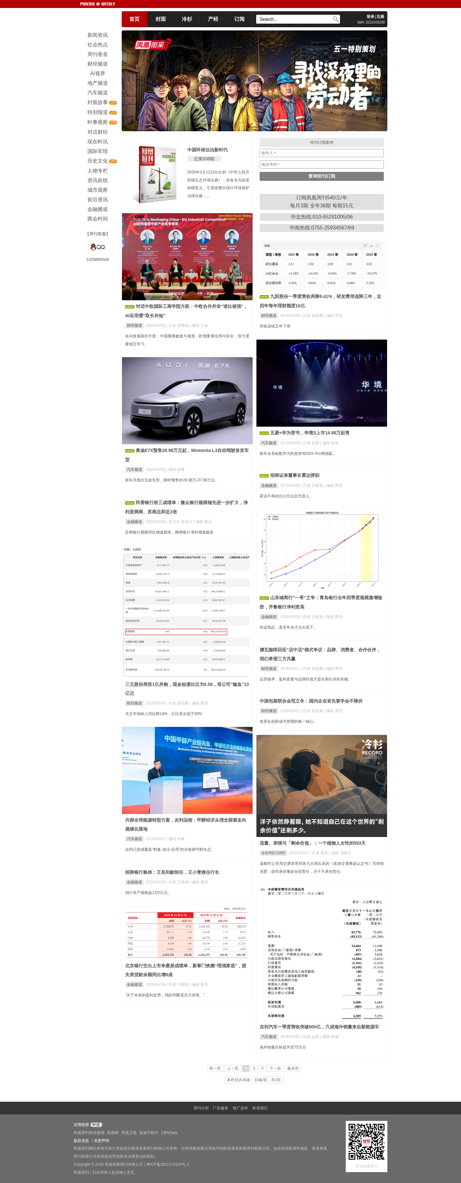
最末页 (293, 1068)
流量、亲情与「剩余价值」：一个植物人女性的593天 (313, 843)
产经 (213, 19)
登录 (370, 16)
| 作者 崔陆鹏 (312, 315)
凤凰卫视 (129, 1133)
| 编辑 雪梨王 (340, 853)
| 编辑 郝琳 (329, 443)
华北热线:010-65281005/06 (322, 217)
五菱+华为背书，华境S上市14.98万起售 (310, 432)
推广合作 (240, 1108)
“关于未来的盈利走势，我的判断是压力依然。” (165, 995)
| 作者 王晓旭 (312, 485)
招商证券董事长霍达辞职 (294, 475)
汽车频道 (269, 443)
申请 (95, 1125)
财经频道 (134, 325)
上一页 (233, 1068)
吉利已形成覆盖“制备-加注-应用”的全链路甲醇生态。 (170, 849)
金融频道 (269, 485)
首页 (134, 19)
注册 (380, 16)
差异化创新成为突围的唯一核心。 (288, 721)
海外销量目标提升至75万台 (283, 1047)
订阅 (239, 19)
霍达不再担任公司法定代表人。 (286, 496)
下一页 (275, 1068)
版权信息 (81, 1141)
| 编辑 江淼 (199, 325)
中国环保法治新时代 (207, 149)
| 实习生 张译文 (179, 521)
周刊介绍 (201, 1108)
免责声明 (101, 1141)
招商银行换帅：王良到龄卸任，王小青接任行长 (172, 872)
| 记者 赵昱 (310, 443)
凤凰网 (112, 1133)
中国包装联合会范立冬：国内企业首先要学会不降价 (311, 701)
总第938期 (204, 158)
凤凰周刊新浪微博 (89, 1133)
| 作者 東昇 (319, 853)
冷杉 (187, 19)
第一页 (215, 1068)
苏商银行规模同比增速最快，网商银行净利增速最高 (169, 532)
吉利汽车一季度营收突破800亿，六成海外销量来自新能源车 (319, 1026)
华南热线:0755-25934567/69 (321, 227)
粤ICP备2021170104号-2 (167, 1164)
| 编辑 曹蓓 (333, 315)
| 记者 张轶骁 (178, 325)
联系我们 (260, 1108)
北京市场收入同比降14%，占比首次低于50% (163, 714)
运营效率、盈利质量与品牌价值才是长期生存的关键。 (306, 679)
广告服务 (220, 1108)
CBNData (169, 1133)
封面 (161, 19)
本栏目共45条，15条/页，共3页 (254, 1080)
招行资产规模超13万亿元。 (148, 892)
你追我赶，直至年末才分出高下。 (288, 627)
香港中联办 (148, 1133)
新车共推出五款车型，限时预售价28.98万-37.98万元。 (172, 480)
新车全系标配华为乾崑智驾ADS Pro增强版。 (298, 453)
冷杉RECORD (273, 853)
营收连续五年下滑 (275, 326)
